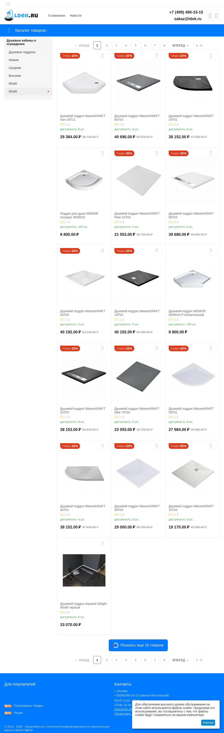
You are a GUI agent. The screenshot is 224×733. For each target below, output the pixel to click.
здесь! (28, 730)
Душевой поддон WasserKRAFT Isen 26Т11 (82, 117)
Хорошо (208, 722)
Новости (76, 15)
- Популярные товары (23, 705)
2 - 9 (199, 45)
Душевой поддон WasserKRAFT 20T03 (82, 410)
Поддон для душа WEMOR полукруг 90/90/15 (79, 215)
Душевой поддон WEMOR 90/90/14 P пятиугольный (187, 313)
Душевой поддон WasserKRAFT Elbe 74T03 (136, 410)
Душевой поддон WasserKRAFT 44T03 (82, 313)
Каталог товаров (30, 30)
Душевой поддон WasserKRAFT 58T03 (136, 508)
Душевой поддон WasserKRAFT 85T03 (191, 215)
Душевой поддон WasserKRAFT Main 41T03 (136, 215)
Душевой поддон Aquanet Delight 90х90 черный (83, 605)
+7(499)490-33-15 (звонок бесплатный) (141, 695)
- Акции (13, 712)
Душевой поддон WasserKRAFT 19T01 (191, 117)
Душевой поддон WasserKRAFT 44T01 (82, 508)
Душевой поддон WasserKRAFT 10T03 (191, 508)
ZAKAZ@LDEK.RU (127, 709)
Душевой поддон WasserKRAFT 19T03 (136, 313)
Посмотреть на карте (129, 714)
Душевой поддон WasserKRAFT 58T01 (191, 410)
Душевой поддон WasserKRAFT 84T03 (136, 117)
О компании (56, 15)
